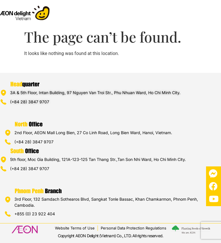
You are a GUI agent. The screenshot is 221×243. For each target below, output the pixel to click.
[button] (216, 10)
